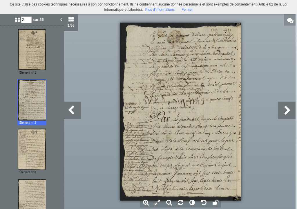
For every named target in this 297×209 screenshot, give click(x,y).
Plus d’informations (160, 10)
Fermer (187, 10)
